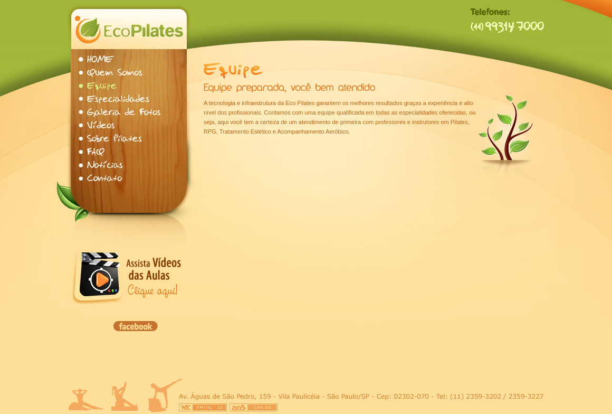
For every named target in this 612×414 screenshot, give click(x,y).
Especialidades (115, 99)
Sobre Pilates (112, 138)
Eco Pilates (129, 29)
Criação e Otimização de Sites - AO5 (254, 407)
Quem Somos (112, 72)
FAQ (93, 151)
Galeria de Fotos (121, 112)
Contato (101, 178)
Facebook (135, 326)
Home (97, 59)
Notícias (102, 165)
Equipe (98, 85)
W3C (203, 407)
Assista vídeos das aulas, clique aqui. (153, 278)
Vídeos (97, 125)
